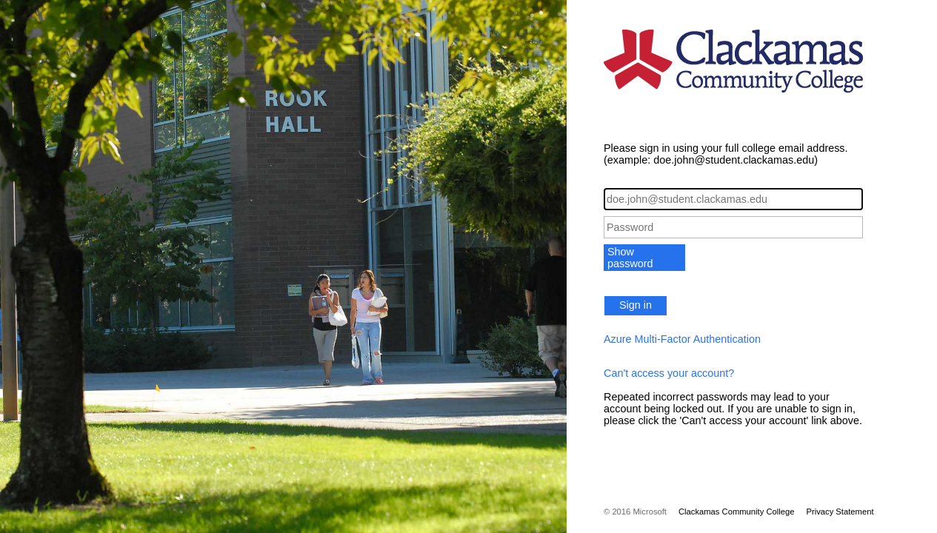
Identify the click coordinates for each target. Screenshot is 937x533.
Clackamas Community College (736, 511)
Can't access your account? (669, 373)
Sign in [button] (635, 305)
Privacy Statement (839, 511)
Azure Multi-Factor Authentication (682, 339)
